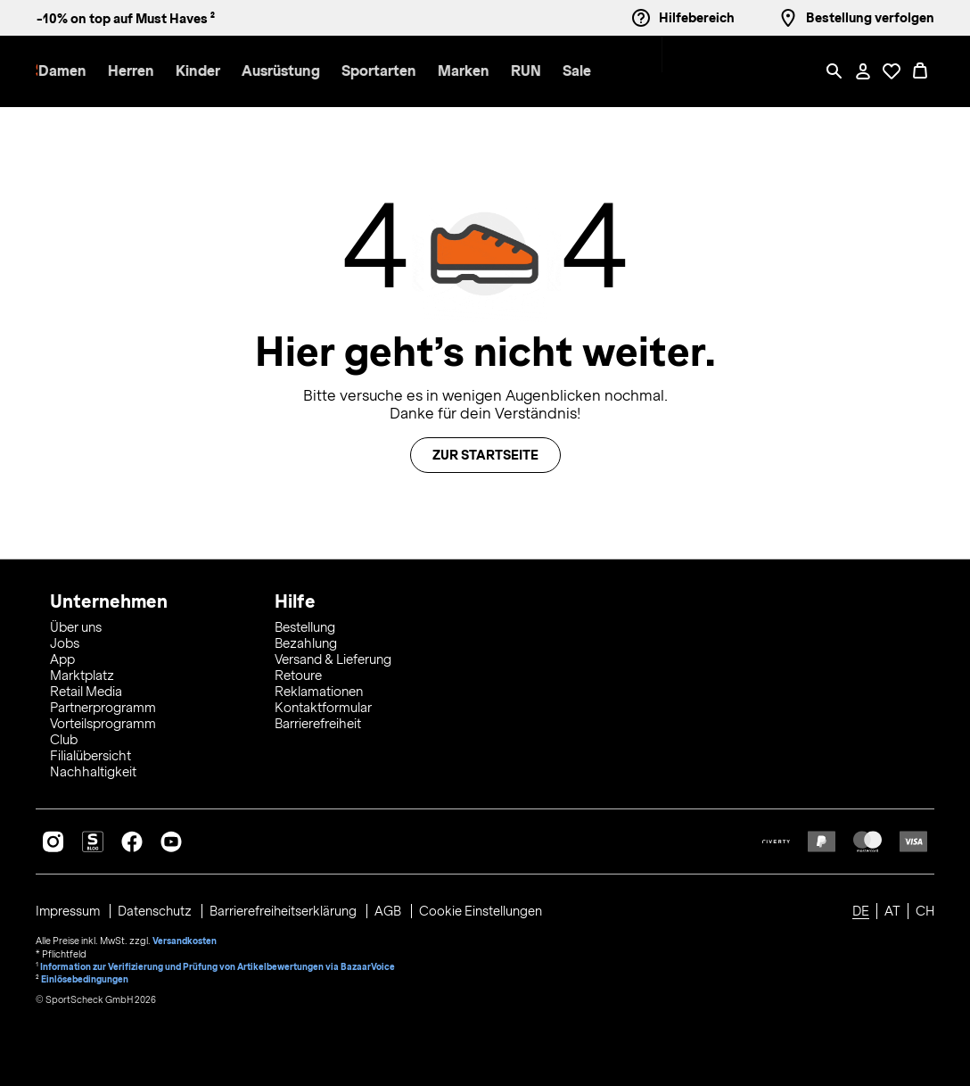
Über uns (76, 625)
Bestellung (305, 625)
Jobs (64, 641)
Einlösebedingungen (85, 974)
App (62, 657)
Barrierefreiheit (318, 721)
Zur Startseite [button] (485, 455)
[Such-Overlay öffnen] (834, 71)
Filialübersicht (90, 753)
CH (925, 908)
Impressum (70, 908)
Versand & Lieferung (333, 657)
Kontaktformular (323, 705)
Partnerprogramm (103, 705)
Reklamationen (319, 689)
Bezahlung (306, 641)
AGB (393, 908)
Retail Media (86, 689)
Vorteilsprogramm (103, 721)
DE (860, 908)
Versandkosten (185, 937)
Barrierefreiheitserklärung (287, 908)
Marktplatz (82, 673)
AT (892, 908)
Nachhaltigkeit (93, 769)
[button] (198, 72)
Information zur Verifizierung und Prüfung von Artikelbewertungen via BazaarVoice (219, 962)
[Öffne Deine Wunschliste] (891, 71)
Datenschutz (158, 908)
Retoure (298, 673)
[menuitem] (208, 72)
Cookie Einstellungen (485, 908)
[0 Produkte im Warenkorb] (920, 71)
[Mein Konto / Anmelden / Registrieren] (863, 71)
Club (64, 737)
